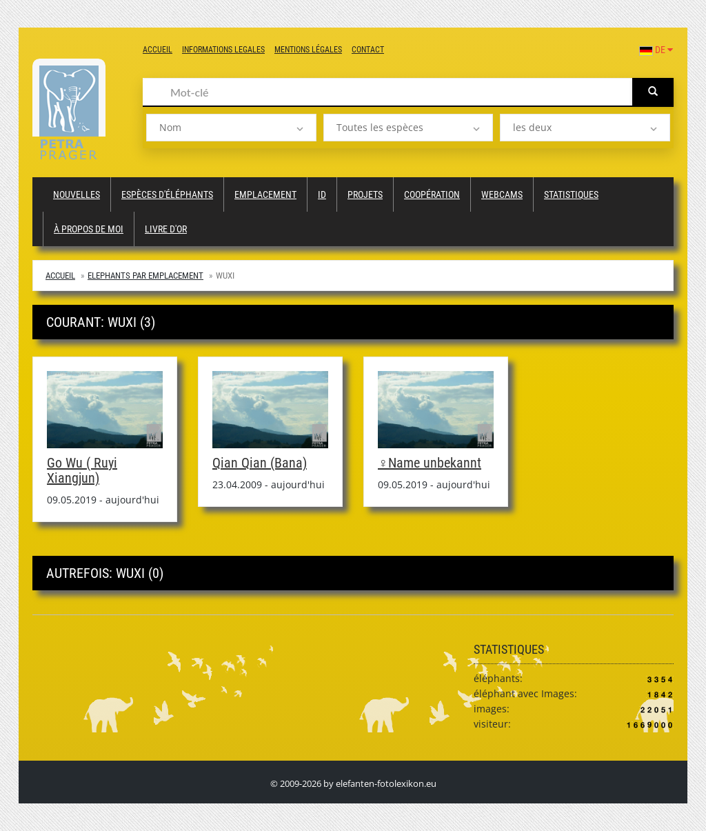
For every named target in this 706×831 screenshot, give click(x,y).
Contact (368, 49)
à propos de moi (88, 228)
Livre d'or (166, 228)
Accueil (157, 49)
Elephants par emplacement (145, 275)
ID (322, 194)
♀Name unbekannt (429, 462)
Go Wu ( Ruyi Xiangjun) (82, 470)
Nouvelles (76, 194)
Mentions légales (308, 49)
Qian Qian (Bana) (259, 462)
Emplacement (265, 194)
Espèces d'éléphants (167, 194)
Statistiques (571, 194)
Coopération (432, 194)
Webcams (502, 194)
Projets (365, 194)
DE (656, 49)
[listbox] (231, 127)
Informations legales (223, 49)
